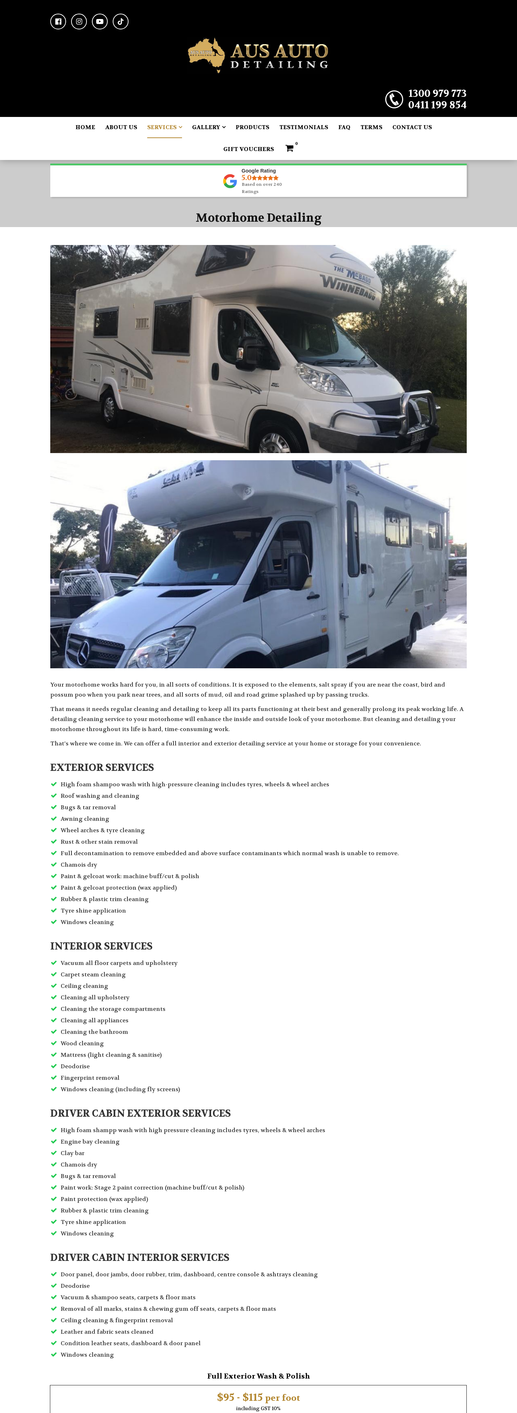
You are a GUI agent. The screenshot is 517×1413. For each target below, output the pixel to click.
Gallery (206, 127)
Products (252, 127)
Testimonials (303, 127)
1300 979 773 (438, 93)
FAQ (344, 127)
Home (85, 127)
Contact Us (412, 127)
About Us (121, 127)
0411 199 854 (437, 105)
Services (162, 127)
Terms (371, 127)
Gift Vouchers (248, 149)
